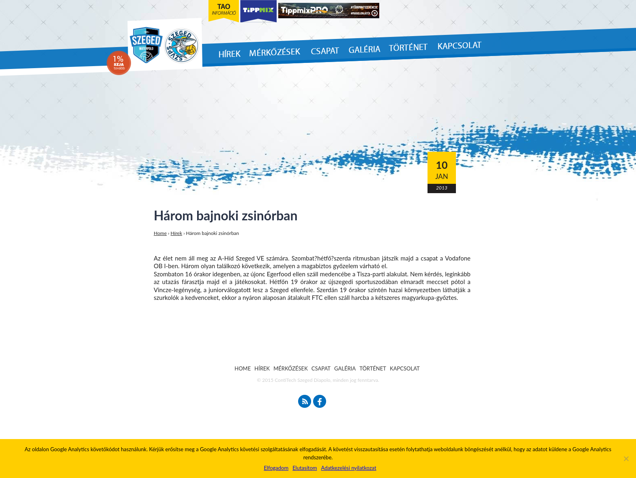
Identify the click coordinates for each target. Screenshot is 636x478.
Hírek (177, 233)
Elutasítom (304, 468)
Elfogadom (276, 468)
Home (160, 233)
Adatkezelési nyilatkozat (348, 468)
